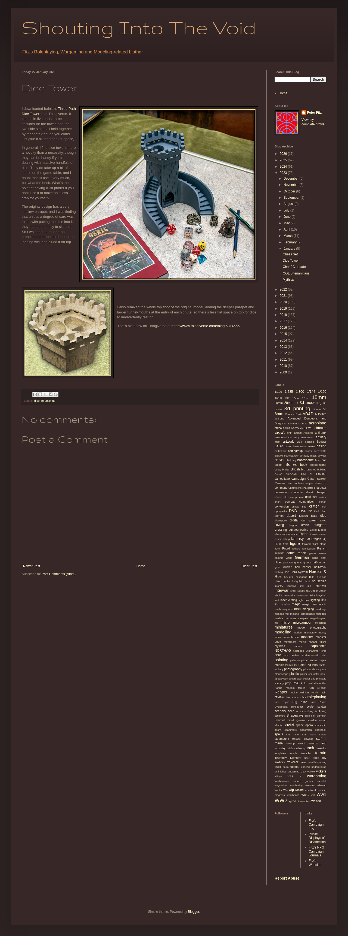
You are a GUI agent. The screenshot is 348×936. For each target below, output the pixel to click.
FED (285, 543)
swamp (290, 743)
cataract (321, 478)
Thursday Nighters (288, 757)
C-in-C (278, 474)
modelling (283, 632)
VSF (290, 776)
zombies (305, 801)
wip (291, 790)
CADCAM (291, 474)
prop (288, 683)
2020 (284, 302)
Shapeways (295, 715)
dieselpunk (281, 520)
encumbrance (290, 534)
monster (307, 637)
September (292, 198)
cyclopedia (281, 511)
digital (294, 520)
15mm (319, 397)
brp (303, 469)
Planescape (281, 673)
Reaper (281, 692)
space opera (304, 725)
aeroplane (317, 423)
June (287, 217)
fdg (324, 539)
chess (278, 497)
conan (322, 501)
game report (296, 553)
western (310, 785)
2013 (284, 347)
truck (278, 766)
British (295, 469)
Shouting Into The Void (139, 27)
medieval (290, 618)
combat (289, 501)
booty (278, 469)
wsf (313, 794)
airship (298, 432)
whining (321, 785)
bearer (308, 450)
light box (304, 600)
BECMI (279, 455)
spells (279, 734)
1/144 (311, 392)
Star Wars (309, 734)
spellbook (320, 729)
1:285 (289, 392)
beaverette (320, 450)
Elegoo (322, 529)
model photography (311, 627)
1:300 (300, 392)
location (285, 604)
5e (324, 409)
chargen (321, 492)
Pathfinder (291, 664)
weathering (296, 785)
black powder (318, 455)
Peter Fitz (314, 112)
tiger (307, 757)
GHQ (315, 557)
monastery (310, 632)
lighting (315, 600)
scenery (280, 711)
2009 (284, 372)
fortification (308, 548)
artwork (288, 441)
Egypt (313, 529)
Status (322, 734)
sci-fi (291, 711)
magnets (287, 609)
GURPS (287, 567)
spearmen (306, 729)
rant (311, 687)
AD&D (308, 414)
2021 (284, 296)
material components (302, 613)
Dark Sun (320, 511)
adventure (293, 423)
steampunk (282, 738)
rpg (295, 702)
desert (291, 516)
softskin (312, 720)
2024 (284, 166)
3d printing (297, 408)
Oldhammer (312, 650)
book (303, 465)
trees (303, 762)
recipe (294, 692)
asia (299, 441)
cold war (311, 497)
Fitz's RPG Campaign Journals (316, 851)
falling (286, 539)
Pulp (303, 683)
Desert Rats (308, 515)
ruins (304, 701)
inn (309, 585)
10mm (296, 398)
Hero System (299, 571)
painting (281, 660)
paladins (295, 660)
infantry (279, 585)
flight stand (319, 543)
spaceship (320, 725)
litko (277, 604)
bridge (286, 469)
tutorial (294, 766)
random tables (295, 687)
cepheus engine (303, 483)
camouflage (282, 478)
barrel (288, 446)
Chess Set (290, 254)
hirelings (321, 576)
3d (296, 402)
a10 (295, 414)
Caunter (280, 483)
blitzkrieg (291, 460)
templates (280, 753)
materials (321, 613)
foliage (296, 548)
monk (278, 637)
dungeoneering (298, 529)
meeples (303, 618)
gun (324, 562)
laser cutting (288, 600)
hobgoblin (297, 581)
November (292, 185)
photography (293, 669)
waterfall (321, 781)
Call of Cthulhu (313, 474)
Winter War (281, 790)
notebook (298, 650)
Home (140, 566)
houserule (319, 581)
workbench (293, 794)
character (307, 487)
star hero (292, 734)
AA (300, 414)
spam (278, 729)
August (289, 204)
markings (321, 609)
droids (305, 525)
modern (298, 632)
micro (286, 622)
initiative (292, 585)
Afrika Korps (291, 428)
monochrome (291, 637)
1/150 (322, 392)
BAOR (279, 446)
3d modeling (311, 402)
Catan (311, 478)
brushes (311, 469)
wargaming (316, 776)
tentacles (306, 753)
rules (313, 702)
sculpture (280, 715)
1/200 (278, 398)
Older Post (249, 566)
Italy (308, 590)
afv (301, 428)
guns (277, 567)
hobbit (286, 581)
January (290, 248)
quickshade (314, 683)
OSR (278, 655)
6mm (279, 414)
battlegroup (295, 450)
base (296, 446)
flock (277, 548)
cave (289, 483)
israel (293, 590)
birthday (304, 455)
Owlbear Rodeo (300, 655)
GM (291, 562)
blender (279, 460)
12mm (305, 398)
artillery (321, 437)
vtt (300, 776)
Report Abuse (287, 878)
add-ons (279, 418)
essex (278, 539)
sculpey (308, 711)
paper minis (309, 660)
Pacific (315, 655)
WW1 (321, 794)
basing (321, 446)
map (297, 609)
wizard (299, 790)
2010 (284, 366)
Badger (321, 441)
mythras (280, 646)
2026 (284, 154)
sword (301, 743)
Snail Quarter (296, 720)
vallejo (311, 771)
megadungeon (318, 618)
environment (319, 534)
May (287, 223)
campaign (298, 479)
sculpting (320, 711)
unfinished (281, 771)
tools (316, 757)
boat (317, 460)
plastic (294, 674)
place (323, 669)
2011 (284, 359)
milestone (320, 622)
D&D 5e (305, 511)
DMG (323, 520)
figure (295, 543)
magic (296, 604)
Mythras (288, 280)
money (322, 632)
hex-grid (289, 576)
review (279, 697)
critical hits (299, 506)
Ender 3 (305, 534)
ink (302, 585)
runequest (297, 706)
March (289, 236)
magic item (310, 604)
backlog (309, 441)
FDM (278, 543)
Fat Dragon (313, 539)
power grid (309, 678)
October (290, 191)
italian (300, 590)
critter (314, 506)
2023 (284, 173)
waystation (281, 785)
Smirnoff (280, 720)
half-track (320, 567)
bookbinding (318, 464)
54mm (317, 409)
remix (315, 692)
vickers (321, 771)
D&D (293, 511)
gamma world (283, 557)
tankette (321, 748)
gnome (298, 562)
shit (313, 715)
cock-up (292, 497)
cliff (284, 497)
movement (290, 641)
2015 (284, 334)
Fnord (286, 548)
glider (278, 562)
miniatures (284, 627)
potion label (295, 678)
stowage (308, 738)
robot (303, 697)
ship (307, 715)
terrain (320, 753)
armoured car (284, 437)
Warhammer (282, 781)
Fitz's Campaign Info (316, 825)
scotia (299, 711)
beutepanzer (291, 455)
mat (287, 613)
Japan (314, 590)
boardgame (305, 460)
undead (305, 766)
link (323, 600)
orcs (323, 650)
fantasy (297, 538)
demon (279, 515)
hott (308, 581)
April (287, 229)
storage (296, 738)
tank (310, 748)
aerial (304, 423)
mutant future (317, 641)
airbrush (320, 428)
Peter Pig (305, 664)
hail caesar (303, 567)
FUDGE (279, 553)
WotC (305, 794)
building (321, 469)
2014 (284, 340)
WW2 (281, 800)
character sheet (302, 492)
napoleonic (318, 646)
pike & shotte (311, 669)
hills (311, 576)
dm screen (309, 520)
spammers (290, 729)
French (321, 548)
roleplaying (48, 400)
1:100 (278, 391)
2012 (284, 353)
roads (295, 697)
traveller (293, 762)
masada (279, 613)
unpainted (293, 771)
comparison (307, 501)
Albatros (308, 432)
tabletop (300, 748)
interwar (281, 590)
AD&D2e (320, 414)
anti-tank (320, 432)
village (278, 776)
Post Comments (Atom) (59, 574)
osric (286, 655)
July (287, 210)
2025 (284, 160)
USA (303, 771)
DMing (279, 525)
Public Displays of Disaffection (317, 838)
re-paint (321, 687)
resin (323, 692)
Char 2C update (294, 267)
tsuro (285, 766)
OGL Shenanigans (296, 273)
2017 (284, 321)
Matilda (279, 618)
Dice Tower (291, 260)
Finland (306, 543)
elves (278, 534)
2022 (284, 289)
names (298, 646)
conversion (282, 506)
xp (290, 801)
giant (323, 557)
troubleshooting (317, 762)
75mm (288, 414)
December (292, 178)
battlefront (280, 450)
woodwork (310, 790)
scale (310, 706)
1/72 (287, 398)
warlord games (303, 781)
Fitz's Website (315, 862)
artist (277, 441)
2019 (284, 308)
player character (309, 673)
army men (300, 437)
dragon (292, 525)
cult (324, 506)
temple (293, 753)
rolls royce (282, 702)
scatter (322, 706)
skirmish (321, 715)
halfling (279, 571)
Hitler (278, 581)
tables (291, 748)
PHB (315, 664)
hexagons (301, 576)
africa (278, 428)
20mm (279, 402)
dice (37, 400)
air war (308, 428)
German (302, 557)
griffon (317, 562)
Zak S (295, 801)
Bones (291, 464)
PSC (296, 683)
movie (302, 641)
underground (319, 766)
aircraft (280, 432)
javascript (289, 595)
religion (304, 692)
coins (301, 497)
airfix (289, 432)
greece (307, 562)
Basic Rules (307, 446)
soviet (289, 725)
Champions (295, 487)
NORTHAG (283, 651)
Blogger (193, 912)
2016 (284, 328)
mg (276, 622)
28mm (288, 403)
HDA (286, 571)
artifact (311, 437)
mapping (308, 609)
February (290, 242)
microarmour (302, 622)
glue (285, 562)
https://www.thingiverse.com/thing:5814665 (206, 326)
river (288, 697)
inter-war (320, 585)
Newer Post (31, 566)
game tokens (317, 553)
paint (323, 655)
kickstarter (303, 595)
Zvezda (315, 801)
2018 (284, 315)
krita (312, 595)
